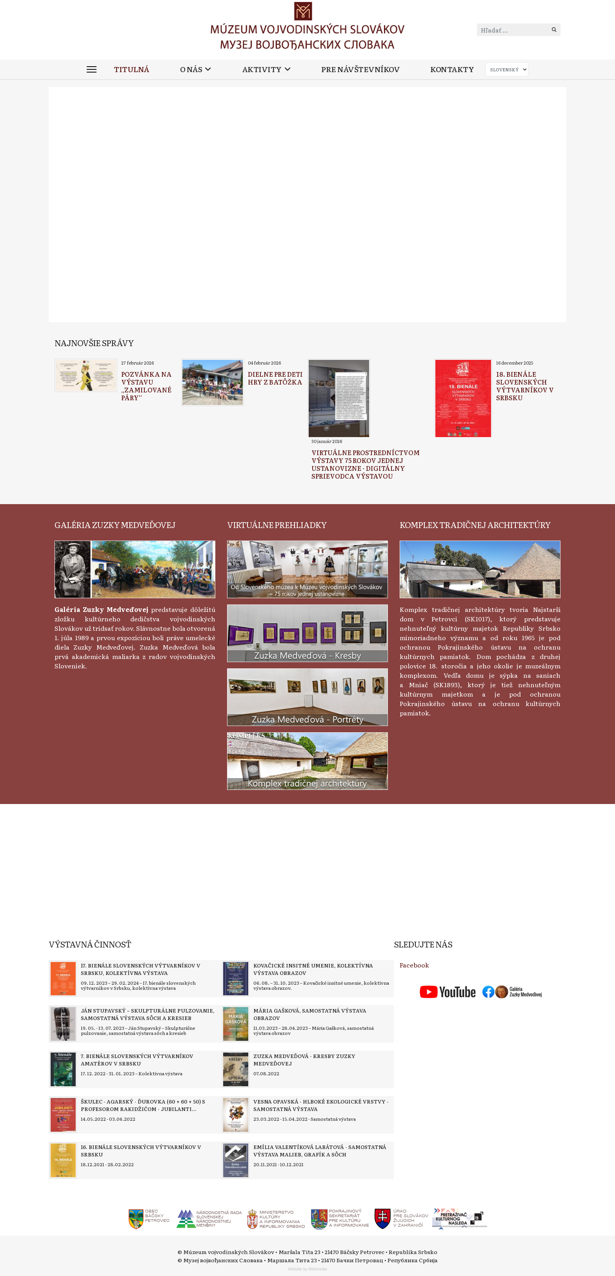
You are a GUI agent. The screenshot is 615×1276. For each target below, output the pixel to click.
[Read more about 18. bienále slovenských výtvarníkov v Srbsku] (463, 399)
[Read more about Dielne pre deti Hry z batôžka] (212, 382)
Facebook (414, 964)
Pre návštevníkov (360, 69)
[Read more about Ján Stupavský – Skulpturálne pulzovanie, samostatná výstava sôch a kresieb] (63, 1024)
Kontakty (452, 69)
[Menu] (91, 69)
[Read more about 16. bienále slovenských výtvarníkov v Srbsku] (63, 1160)
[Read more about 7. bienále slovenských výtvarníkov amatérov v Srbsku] (63, 1069)
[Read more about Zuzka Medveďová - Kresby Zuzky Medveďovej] (235, 1069)
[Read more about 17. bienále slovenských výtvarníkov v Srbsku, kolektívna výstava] (63, 979)
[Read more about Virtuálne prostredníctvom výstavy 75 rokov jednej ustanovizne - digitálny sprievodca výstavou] (339, 399)
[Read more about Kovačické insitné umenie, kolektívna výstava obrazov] (235, 979)
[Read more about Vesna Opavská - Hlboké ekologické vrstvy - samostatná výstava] (235, 1115)
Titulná (131, 69)
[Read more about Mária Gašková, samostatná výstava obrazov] (235, 1024)
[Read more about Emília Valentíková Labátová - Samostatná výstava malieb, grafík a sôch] (235, 1160)
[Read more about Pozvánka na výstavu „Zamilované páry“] (86, 375)
